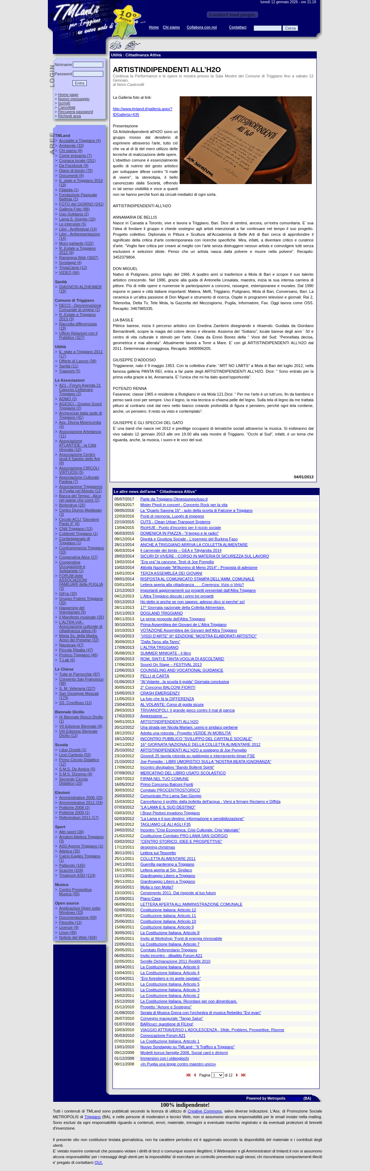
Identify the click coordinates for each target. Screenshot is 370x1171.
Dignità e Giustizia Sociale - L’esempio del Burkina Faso (189, 539)
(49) (67, 932)
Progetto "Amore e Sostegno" (166, 1007)
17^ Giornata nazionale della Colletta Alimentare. (182, 607)
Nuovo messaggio (73, 99)
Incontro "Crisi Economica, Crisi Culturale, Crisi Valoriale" (190, 830)
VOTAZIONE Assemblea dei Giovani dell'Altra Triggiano (188, 630)
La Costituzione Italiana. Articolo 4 (170, 973)
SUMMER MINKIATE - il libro (165, 653)
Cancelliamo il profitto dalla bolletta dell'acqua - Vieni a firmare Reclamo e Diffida (210, 801)
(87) (79, 674)
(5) (72, 224)
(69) (77, 917)
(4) (80, 140)
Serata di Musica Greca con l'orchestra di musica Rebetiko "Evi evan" (200, 1012)
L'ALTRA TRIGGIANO (159, 647)
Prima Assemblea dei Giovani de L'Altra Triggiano (183, 624)
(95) (75, 891)
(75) (75, 170)
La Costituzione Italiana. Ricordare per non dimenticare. (188, 1001)
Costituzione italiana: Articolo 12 (168, 910)
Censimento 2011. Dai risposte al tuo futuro (178, 893)
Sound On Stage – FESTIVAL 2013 (171, 664)
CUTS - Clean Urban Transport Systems (175, 522)
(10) (77, 445)
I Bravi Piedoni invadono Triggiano (170, 813)
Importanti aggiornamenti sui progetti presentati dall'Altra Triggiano (198, 590)
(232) (76, 243)
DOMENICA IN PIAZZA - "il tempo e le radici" (179, 533)
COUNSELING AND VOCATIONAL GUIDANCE (181, 670)
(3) (80, 582)
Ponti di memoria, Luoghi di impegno (172, 516)
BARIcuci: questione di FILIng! (166, 1024)
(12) (73, 267)
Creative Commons (204, 1111)
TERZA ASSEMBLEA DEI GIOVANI (171, 573)
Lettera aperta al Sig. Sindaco (166, 870)
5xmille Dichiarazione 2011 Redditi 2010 (175, 961)
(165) (72, 865)
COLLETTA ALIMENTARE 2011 (168, 858)
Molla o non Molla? (156, 887)
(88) (74, 209)
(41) (80, 415)
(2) (74, 214)
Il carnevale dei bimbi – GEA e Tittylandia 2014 (180, 550)
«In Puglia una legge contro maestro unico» (178, 1064)
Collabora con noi (202, 27)
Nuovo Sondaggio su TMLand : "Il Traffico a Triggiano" (187, 1047)
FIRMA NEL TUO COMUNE (164, 779)
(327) (78, 335)
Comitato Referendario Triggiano (168, 950)
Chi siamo (171, 27)
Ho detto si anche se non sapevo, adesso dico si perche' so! (192, 602)
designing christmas (157, 847)
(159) (71, 870)
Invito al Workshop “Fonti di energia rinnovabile (181, 938)
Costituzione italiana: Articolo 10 (168, 921)
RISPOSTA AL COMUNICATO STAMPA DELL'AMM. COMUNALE (197, 579)
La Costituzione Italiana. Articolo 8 (170, 933)
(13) (75, 528)
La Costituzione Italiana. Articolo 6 (170, 967)
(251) (77, 160)
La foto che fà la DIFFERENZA (167, 699)
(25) (72, 505)
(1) (68, 190)
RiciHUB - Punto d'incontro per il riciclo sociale (180, 527)
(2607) (78, 257)
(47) (71, 645)
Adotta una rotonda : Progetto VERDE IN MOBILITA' (185, 733)
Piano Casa (150, 898)
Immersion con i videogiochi (164, 1058)
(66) (69, 272)
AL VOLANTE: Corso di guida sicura (172, 704)
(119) (77, 875)
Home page (68, 94)
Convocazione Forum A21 (163, 1035)
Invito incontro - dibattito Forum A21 (171, 955)
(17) (79, 817)
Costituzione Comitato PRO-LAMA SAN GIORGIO (184, 836)
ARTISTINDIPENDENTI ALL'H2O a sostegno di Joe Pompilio (193, 750)
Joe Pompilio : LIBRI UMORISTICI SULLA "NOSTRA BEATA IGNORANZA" (205, 761)
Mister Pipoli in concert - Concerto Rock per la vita (184, 505)
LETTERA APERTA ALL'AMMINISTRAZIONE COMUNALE (191, 904)
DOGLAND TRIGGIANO (161, 613)
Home (154, 27)
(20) (68, 593)
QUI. (99, 1162)
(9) (73, 165)
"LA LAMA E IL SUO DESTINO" (167, 807)
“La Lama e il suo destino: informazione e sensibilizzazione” (192, 818)
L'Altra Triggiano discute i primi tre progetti (177, 596)
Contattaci (237, 27)
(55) (75, 755)
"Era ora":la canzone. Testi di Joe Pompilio (177, 562)
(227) (77, 688)
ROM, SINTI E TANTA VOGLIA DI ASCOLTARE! (182, 659)
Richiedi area (69, 116)
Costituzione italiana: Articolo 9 (167, 927)
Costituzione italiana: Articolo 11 (168, 915)
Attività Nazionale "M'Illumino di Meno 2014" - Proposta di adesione (199, 567)
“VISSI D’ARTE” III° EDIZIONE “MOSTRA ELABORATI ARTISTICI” (198, 636)
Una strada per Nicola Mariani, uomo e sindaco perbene (189, 727)
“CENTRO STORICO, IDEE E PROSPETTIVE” (181, 841)
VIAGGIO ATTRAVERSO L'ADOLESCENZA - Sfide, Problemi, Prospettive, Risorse (212, 1030)
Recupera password (75, 112)
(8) (70, 150)
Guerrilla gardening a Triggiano (167, 864)
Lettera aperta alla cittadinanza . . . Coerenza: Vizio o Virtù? (192, 584)
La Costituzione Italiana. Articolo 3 (170, 990)
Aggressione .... (154, 716)
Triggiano (294, 1098)
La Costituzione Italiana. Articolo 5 (170, 984)
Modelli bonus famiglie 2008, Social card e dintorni (184, 1052)
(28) (71, 832)
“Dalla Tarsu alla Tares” (160, 642)
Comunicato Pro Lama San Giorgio (170, 796)
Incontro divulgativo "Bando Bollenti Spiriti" (177, 767)
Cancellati (66, 107)
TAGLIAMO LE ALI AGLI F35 (165, 824)
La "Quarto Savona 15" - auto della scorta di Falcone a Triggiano (196, 510)
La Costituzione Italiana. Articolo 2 (170, 995)
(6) (79, 521)
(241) (81, 204)
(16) (77, 219)
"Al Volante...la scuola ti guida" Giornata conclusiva (184, 681)
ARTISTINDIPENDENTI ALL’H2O (169, 721)
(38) (77, 361)
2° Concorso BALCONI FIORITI (167, 687)
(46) (78, 655)
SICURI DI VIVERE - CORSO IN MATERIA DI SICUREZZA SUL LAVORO (204, 556)
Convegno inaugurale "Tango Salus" (171, 1018)
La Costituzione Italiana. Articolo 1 (170, 1041)
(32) (79, 637)
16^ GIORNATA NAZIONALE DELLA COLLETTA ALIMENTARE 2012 (200, 744)
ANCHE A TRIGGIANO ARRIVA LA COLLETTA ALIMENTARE (194, 545)
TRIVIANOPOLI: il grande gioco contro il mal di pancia (187, 710)
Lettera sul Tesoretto (158, 853)
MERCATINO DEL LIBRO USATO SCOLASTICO (183, 773)
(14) (78, 229)
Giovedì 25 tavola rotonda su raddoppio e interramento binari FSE (197, 756)
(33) (71, 145)
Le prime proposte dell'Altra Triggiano (172, 619)
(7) (75, 155)
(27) (78, 557)
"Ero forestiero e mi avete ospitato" (170, 978)
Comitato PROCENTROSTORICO (170, 790)
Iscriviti (64, 103)
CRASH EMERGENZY (160, 693)
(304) (78, 937)
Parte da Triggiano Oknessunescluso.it (174, 499)
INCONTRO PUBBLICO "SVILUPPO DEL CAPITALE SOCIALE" (196, 739)
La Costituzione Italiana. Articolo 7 (170, 944)
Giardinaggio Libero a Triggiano (167, 876)
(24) (80, 802)
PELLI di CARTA (154, 676)
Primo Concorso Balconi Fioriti (166, 784)
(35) (69, 851)
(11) (68, 366)
